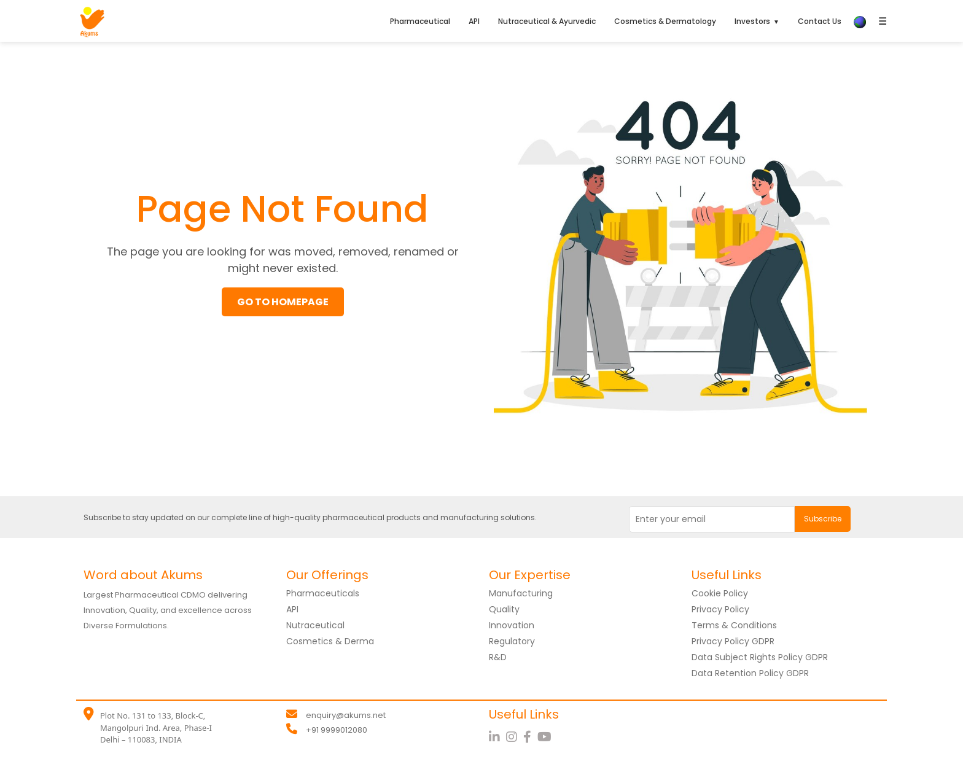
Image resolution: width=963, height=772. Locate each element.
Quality (504, 609)
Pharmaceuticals (322, 593)
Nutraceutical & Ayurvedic (547, 21)
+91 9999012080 (336, 730)
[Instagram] (514, 737)
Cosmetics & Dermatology (665, 21)
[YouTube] (546, 737)
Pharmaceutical (420, 21)
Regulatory (512, 641)
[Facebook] (530, 737)
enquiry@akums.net (346, 715)
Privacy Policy (720, 609)
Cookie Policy (720, 593)
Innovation (511, 625)
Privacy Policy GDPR (733, 641)
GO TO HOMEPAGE (283, 302)
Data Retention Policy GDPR (750, 673)
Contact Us (819, 21)
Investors (752, 21)
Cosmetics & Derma (330, 641)
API (474, 21)
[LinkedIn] (497, 737)
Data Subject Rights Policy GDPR (760, 657)
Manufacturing (521, 593)
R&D (498, 657)
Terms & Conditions (734, 625)
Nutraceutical (315, 625)
